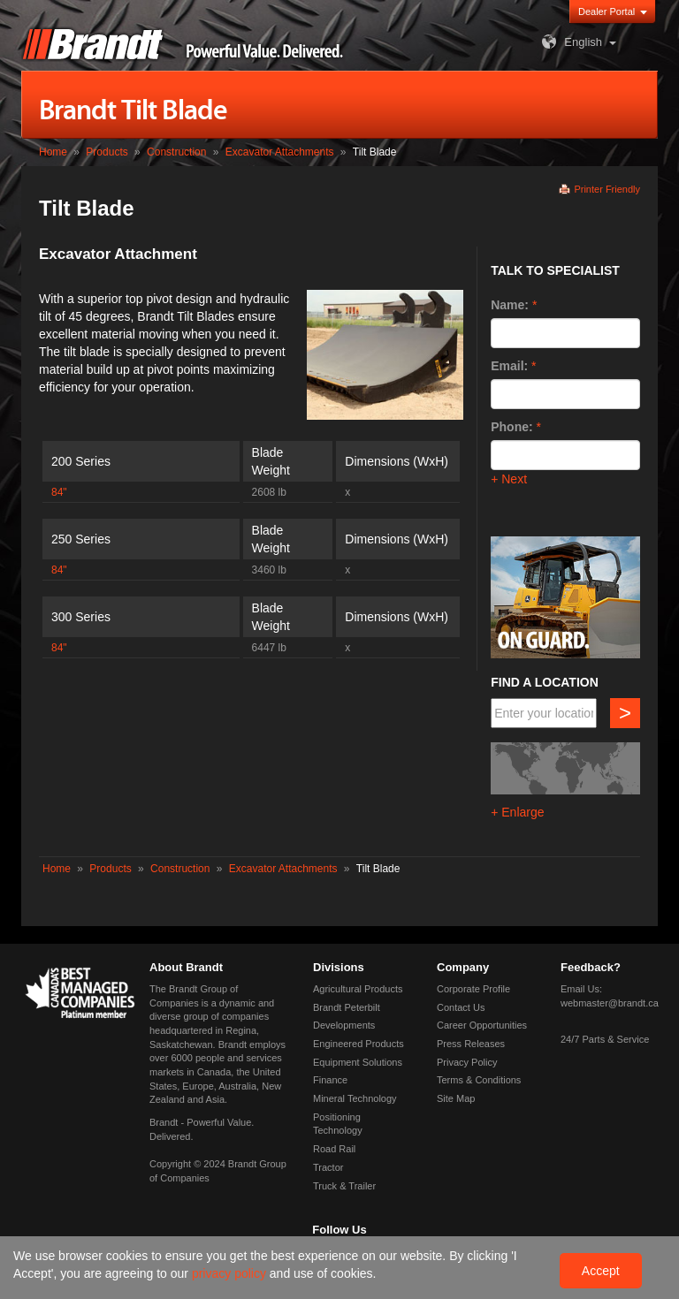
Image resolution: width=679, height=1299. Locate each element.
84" (59, 492)
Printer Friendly (607, 189)
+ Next (509, 479)
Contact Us (460, 1007)
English (570, 42)
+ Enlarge (517, 812)
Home (53, 152)
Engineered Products (358, 1043)
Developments (344, 1025)
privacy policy (231, 1273)
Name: (510, 305)
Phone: (511, 427)
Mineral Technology (355, 1098)
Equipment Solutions (357, 1062)
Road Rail (334, 1148)
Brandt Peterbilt (346, 1007)
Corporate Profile (473, 989)
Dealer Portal (606, 11)
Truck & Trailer (344, 1186)
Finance (330, 1080)
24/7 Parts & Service (605, 1039)
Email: (509, 366)
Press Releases (471, 1043)
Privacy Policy (467, 1062)
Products (106, 152)
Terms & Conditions (479, 1080)
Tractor (328, 1167)
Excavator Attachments (279, 152)
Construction (176, 152)
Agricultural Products (358, 989)
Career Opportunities (482, 1025)
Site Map (456, 1098)
